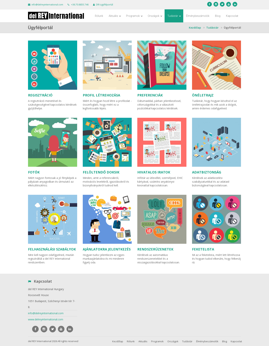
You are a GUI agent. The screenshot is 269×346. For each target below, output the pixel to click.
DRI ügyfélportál (104, 4)
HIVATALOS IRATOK (153, 172)
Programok (134, 15)
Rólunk (99, 15)
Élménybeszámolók (197, 15)
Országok (155, 15)
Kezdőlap (117, 341)
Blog (217, 15)
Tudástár (174, 15)
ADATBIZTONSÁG (206, 172)
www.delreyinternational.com (45, 319)
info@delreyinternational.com (47, 4)
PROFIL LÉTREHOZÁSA (101, 95)
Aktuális (115, 15)
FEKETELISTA (203, 249)
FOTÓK (34, 172)
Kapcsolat (232, 15)
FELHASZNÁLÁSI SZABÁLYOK (52, 249)
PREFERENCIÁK (150, 95)
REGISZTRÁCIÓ (40, 95)
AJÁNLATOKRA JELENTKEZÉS (107, 249)
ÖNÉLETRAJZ (203, 95)
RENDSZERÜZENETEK (155, 249)
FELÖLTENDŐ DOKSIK (101, 172)
